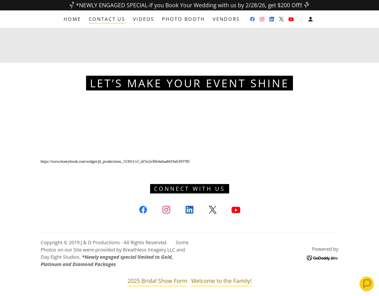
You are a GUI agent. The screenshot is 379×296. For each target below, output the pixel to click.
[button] (310, 19)
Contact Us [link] (107, 19)
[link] (252, 19)
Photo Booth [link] (183, 19)
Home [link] (72, 19)
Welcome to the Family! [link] (221, 281)
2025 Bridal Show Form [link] (157, 281)
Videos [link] (143, 19)
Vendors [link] (226, 19)
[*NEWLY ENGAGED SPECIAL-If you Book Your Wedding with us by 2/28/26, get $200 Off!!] (189, 5)
